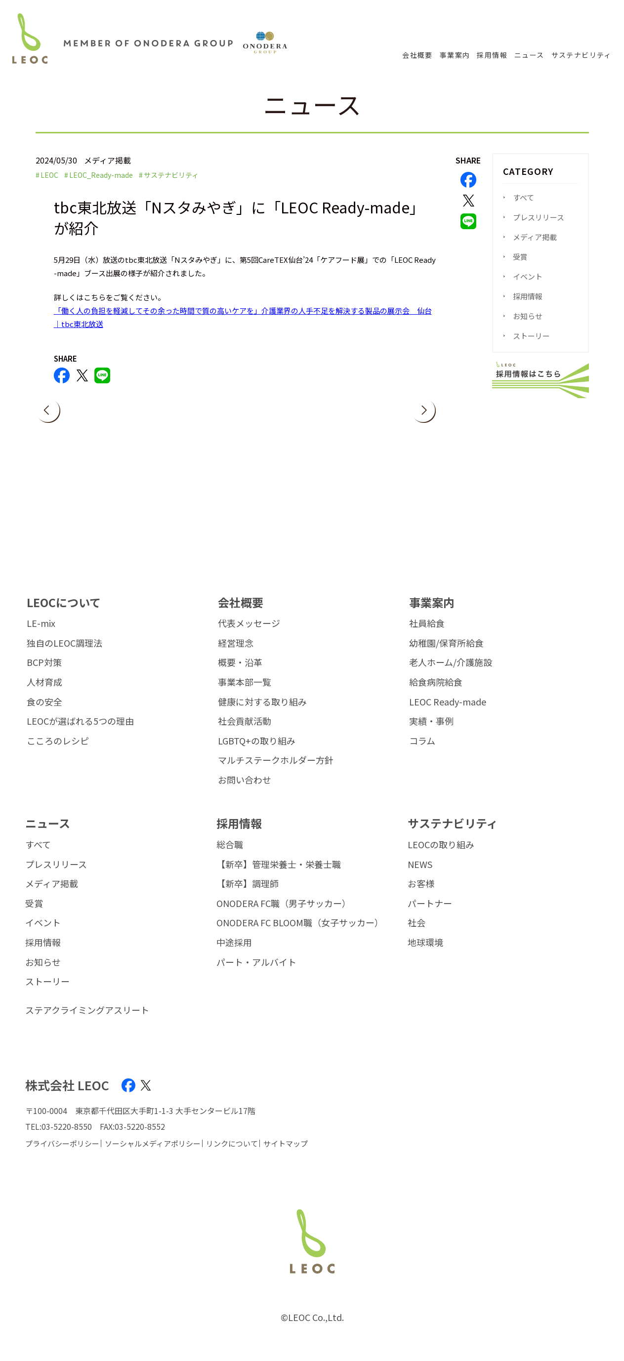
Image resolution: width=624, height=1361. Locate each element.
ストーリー (531, 335)
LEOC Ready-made (447, 702)
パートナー (430, 903)
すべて (523, 197)
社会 (416, 922)
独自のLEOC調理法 (64, 643)
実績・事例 (431, 721)
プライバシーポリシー (62, 1143)
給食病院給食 (435, 682)
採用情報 (492, 55)
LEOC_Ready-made (101, 175)
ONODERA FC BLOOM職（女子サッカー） (299, 922)
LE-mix (41, 623)
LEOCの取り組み (441, 844)
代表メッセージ (249, 623)
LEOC (49, 175)
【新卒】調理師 (247, 883)
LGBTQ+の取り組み (256, 741)
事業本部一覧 (244, 682)
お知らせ (527, 316)
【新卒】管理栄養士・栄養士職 (278, 864)
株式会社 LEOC (67, 1085)
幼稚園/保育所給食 (446, 643)
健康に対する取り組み (262, 702)
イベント (527, 276)
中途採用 (234, 942)
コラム (422, 741)
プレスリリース (538, 217)
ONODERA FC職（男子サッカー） (283, 903)
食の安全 (44, 702)
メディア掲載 (535, 237)
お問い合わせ (244, 780)
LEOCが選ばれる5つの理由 (80, 721)
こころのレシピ (58, 741)
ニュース (529, 55)
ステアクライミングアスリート (87, 1010)
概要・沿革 (240, 662)
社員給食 (427, 623)
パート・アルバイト (256, 962)
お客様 (421, 883)
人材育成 (44, 682)
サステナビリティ (581, 55)
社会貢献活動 (244, 721)
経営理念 (235, 643)
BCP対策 (44, 662)
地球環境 (425, 942)
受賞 (520, 256)
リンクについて (232, 1143)
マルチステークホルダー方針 (275, 760)
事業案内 (455, 55)
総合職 (229, 844)
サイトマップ (285, 1143)
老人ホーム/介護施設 (450, 662)
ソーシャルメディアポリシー (153, 1143)
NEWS (420, 864)
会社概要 (417, 55)
